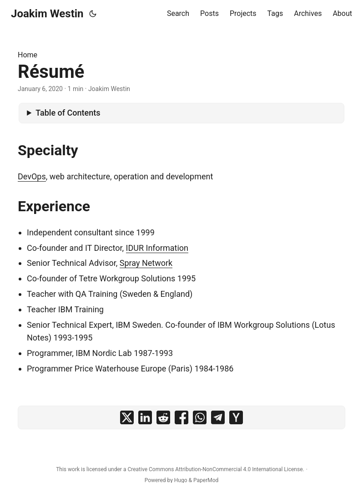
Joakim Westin (47, 13)
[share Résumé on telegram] (218, 417)
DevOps (32, 176)
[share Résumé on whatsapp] (200, 417)
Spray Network (146, 263)
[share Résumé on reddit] (163, 417)
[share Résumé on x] (127, 417)
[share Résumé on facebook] (181, 417)
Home (27, 55)
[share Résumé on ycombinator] (236, 417)
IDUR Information (157, 248)
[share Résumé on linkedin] (145, 417)
